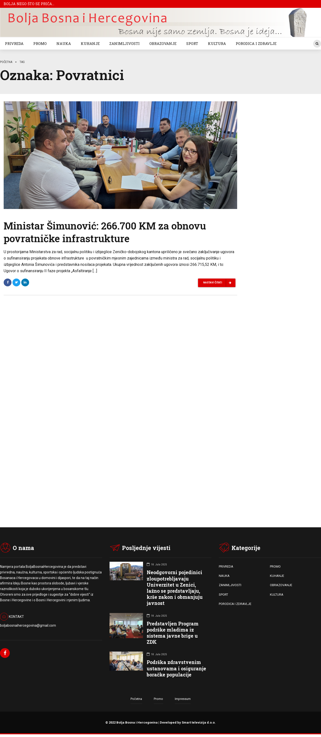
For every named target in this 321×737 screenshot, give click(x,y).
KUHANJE (90, 43)
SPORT (192, 43)
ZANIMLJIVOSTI (124, 43)
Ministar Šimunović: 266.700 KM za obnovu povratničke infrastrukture (105, 233)
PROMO (40, 43)
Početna (6, 62)
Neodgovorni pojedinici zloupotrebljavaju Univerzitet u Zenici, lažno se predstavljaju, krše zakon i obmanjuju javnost (175, 588)
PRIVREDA (14, 43)
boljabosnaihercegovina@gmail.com (28, 625)
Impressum (183, 699)
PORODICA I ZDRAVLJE (256, 43)
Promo (158, 699)
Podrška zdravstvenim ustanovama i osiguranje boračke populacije (176, 668)
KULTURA (217, 43)
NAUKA (63, 43)
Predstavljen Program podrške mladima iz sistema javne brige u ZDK (173, 633)
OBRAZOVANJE (163, 43)
